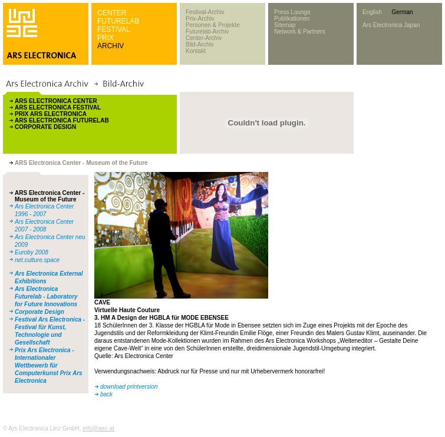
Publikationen (291, 18)
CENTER (111, 13)
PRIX (105, 38)
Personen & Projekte (213, 25)
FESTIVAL (113, 29)
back (106, 394)
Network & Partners (299, 31)
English (372, 12)
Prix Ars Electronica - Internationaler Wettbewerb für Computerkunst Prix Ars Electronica (49, 365)
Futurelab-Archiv (207, 31)
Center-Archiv (204, 38)
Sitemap (285, 25)
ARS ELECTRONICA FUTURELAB (62, 120)
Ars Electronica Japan (391, 25)
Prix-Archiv (200, 18)
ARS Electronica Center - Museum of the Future (49, 196)
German (402, 12)
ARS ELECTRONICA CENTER (56, 101)
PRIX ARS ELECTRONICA (51, 114)
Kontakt (196, 51)
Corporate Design (39, 312)
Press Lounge (292, 12)
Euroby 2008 (31, 252)
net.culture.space (37, 260)
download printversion (128, 386)
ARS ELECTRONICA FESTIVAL (58, 107)
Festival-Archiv (205, 12)
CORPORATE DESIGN (45, 127)
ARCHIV (110, 46)
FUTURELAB (118, 21)
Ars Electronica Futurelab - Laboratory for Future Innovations (46, 296)
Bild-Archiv (200, 44)
